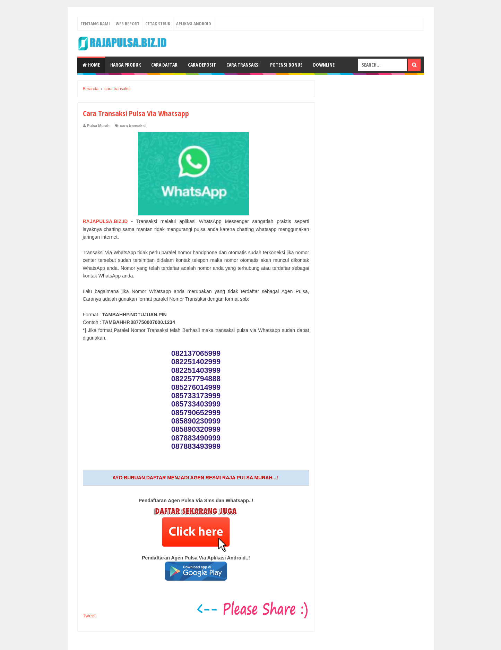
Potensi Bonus (286, 64)
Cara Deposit (202, 64)
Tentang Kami (95, 23)
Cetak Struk (157, 23)
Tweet (89, 615)
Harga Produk (125, 64)
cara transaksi (133, 125)
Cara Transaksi (243, 64)
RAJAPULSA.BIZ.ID (105, 221)
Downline (324, 64)
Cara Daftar (164, 64)
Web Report (127, 23)
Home (91, 64)
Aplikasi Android (193, 23)
